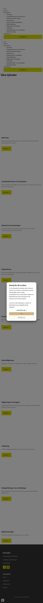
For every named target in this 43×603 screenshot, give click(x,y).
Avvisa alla (21, 317)
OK (21, 313)
